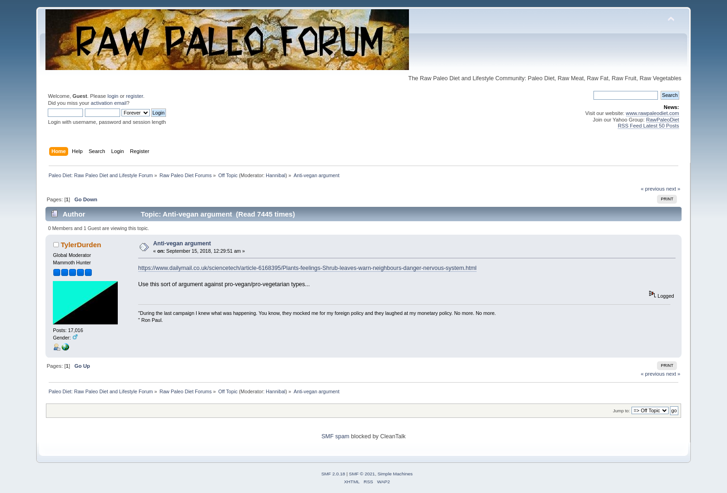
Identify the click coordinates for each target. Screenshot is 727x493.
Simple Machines (395, 473)
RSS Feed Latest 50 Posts (648, 125)
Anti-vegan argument (182, 243)
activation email (109, 103)
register (134, 96)
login (113, 96)
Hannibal (275, 175)
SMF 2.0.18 (333, 473)
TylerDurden (81, 245)
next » (673, 189)
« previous (653, 189)
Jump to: (621, 410)
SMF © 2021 (362, 473)
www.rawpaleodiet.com (652, 113)
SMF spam (335, 436)
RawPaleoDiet (662, 119)
